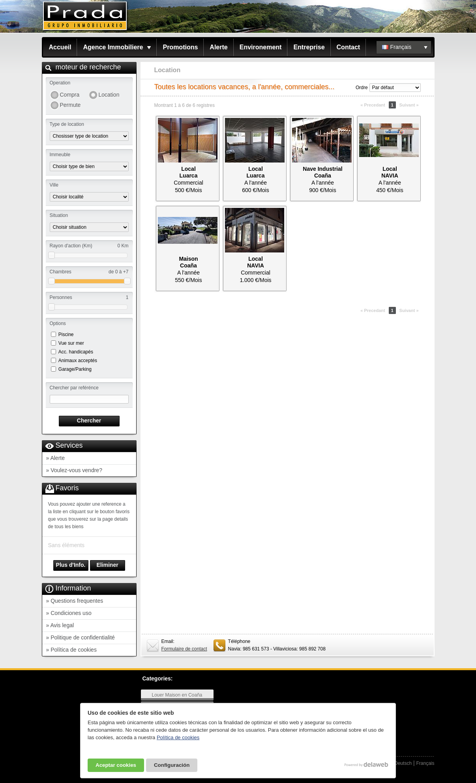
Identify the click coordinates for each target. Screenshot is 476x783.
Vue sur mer (71, 343)
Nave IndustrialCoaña (322, 172)
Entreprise (308, 47)
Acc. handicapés (75, 352)
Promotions (180, 47)
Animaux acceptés (77, 360)
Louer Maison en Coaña (177, 695)
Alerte (218, 47)
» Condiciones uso (69, 613)
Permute (70, 105)
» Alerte (55, 458)
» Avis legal (60, 625)
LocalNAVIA (389, 172)
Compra (70, 95)
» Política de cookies (71, 650)
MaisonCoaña (188, 262)
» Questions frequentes (74, 601)
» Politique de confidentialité (80, 637)
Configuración (171, 765)
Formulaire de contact (184, 649)
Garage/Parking (75, 369)
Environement (261, 47)
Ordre (362, 87)
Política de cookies (178, 737)
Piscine (66, 334)
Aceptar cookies (116, 765)
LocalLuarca (189, 172)
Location (109, 95)
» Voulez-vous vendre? (74, 470)
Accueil (60, 47)
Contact (348, 47)
